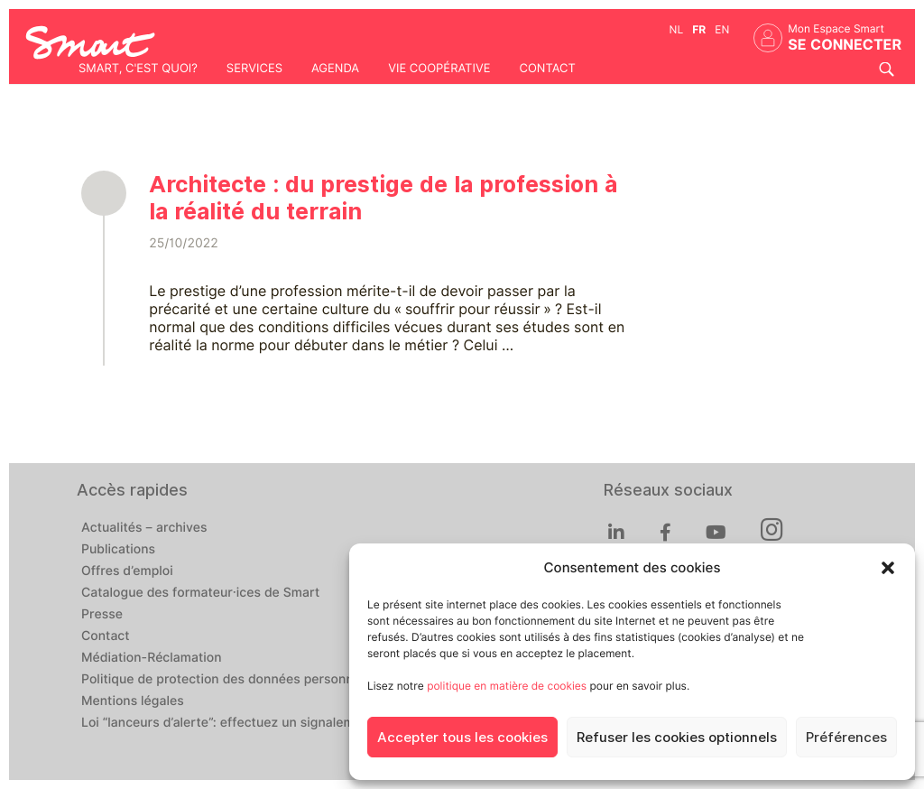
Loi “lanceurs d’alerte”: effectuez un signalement (227, 723)
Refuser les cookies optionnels (677, 737)
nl (677, 29)
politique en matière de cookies (507, 685)
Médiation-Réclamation (151, 658)
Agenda (335, 68)
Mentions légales (132, 701)
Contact (547, 68)
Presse (102, 615)
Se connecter (844, 44)
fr (699, 29)
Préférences (846, 737)
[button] (888, 568)
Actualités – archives (144, 528)
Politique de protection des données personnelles (231, 680)
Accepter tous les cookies (462, 737)
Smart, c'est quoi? (138, 68)
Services (254, 68)
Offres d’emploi (127, 571)
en (722, 29)
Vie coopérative (439, 68)
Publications (118, 550)
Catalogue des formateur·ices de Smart (200, 593)
